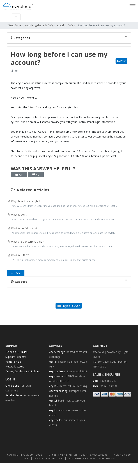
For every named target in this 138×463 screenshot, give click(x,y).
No (35, 174)
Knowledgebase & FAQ (39, 25)
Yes (19, 174)
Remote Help (13, 361)
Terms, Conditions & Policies (22, 371)
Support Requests (16, 356)
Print (121, 61)
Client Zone (14, 25)
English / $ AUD (69, 305)
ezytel (60, 25)
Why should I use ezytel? (69, 203)
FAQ (70, 25)
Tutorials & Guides (16, 352)
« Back (15, 273)
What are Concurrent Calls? (69, 244)
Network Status (14, 366)
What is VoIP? (69, 217)
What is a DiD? (69, 257)
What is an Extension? (69, 230)
